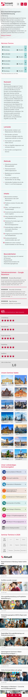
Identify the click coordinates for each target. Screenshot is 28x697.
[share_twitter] (16, 695)
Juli (11, 545)
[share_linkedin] (20, 695)
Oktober (11, 550)
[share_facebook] (12, 695)
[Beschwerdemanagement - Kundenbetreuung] (22, 4)
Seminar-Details (6, 35)
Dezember (23, 550)
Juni (23, 539)
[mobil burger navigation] (18, 4)
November (17, 550)
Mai (17, 539)
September (23, 545)
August (17, 545)
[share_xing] (8, 695)
